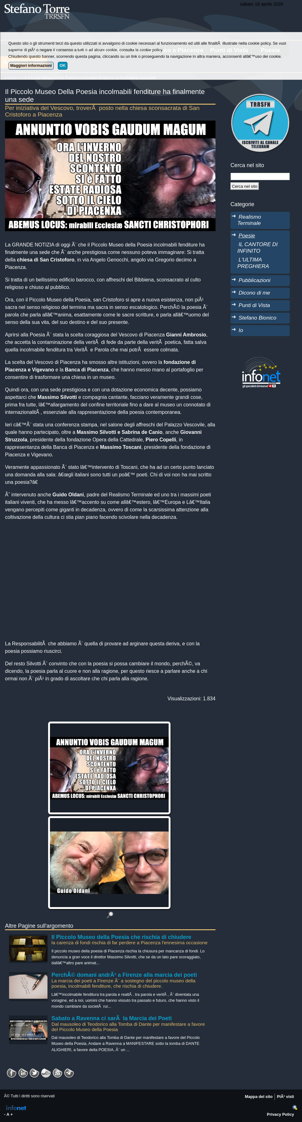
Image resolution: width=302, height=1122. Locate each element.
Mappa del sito (259, 1096)
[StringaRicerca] (260, 176)
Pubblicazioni (254, 280)
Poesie (247, 235)
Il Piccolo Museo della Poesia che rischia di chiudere (121, 937)
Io (241, 330)
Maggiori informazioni (31, 65)
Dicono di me (254, 293)
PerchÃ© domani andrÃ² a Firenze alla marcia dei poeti (124, 975)
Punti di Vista (254, 305)
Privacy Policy (280, 1114)
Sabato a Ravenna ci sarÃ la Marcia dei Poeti (112, 1018)
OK (63, 65)
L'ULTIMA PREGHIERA (253, 262)
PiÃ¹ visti (285, 1096)
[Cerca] (244, 186)
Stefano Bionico (257, 318)
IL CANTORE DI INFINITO (257, 247)
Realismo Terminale (249, 220)
